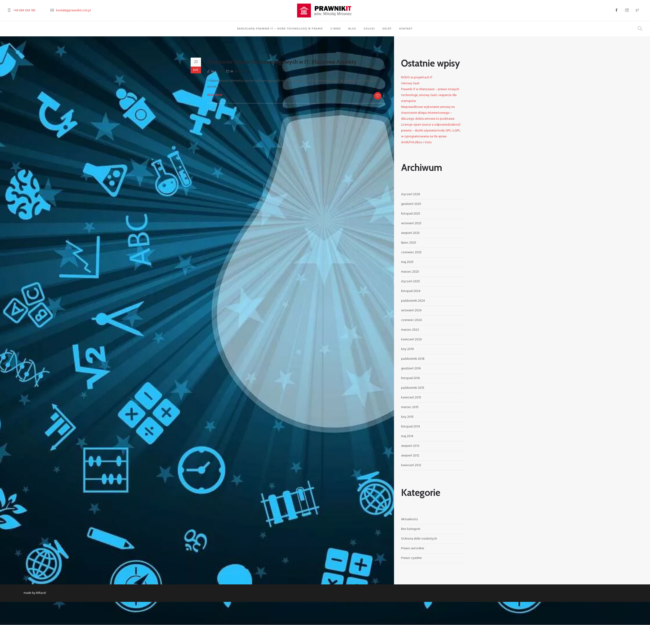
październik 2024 (413, 301)
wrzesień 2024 (411, 310)
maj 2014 (407, 436)
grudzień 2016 (411, 368)
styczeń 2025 (410, 281)
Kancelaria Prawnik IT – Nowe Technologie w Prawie (280, 28)
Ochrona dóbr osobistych (419, 538)
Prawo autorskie (412, 548)
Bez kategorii (410, 529)
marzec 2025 (410, 271)
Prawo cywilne (411, 558)
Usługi (369, 28)
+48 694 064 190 (24, 10)
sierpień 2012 (410, 455)
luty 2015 (407, 417)
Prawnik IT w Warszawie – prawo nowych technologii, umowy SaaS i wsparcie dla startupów (430, 95)
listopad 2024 (410, 291)
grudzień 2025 (411, 204)
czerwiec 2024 (411, 320)
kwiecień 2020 (411, 339)
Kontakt (406, 28)
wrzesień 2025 (411, 223)
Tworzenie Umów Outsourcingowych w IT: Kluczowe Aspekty (281, 61)
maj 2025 (407, 262)
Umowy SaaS (410, 83)
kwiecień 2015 (411, 397)
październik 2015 (412, 388)
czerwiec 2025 (411, 252)
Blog (352, 28)
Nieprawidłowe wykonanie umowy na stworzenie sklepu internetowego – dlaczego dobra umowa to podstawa (428, 113)
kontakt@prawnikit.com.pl (73, 10)
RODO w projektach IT (416, 77)
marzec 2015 (410, 407)
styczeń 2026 (410, 194)
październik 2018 (412, 359)
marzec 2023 (410, 330)
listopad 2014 (410, 426)
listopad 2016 (410, 378)
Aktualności (242, 71)
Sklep (387, 28)
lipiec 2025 (408, 242)
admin (220, 71)
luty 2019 (407, 349)
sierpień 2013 (410, 446)
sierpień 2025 (410, 233)
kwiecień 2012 (411, 465)
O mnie (335, 28)
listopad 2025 (410, 213)
